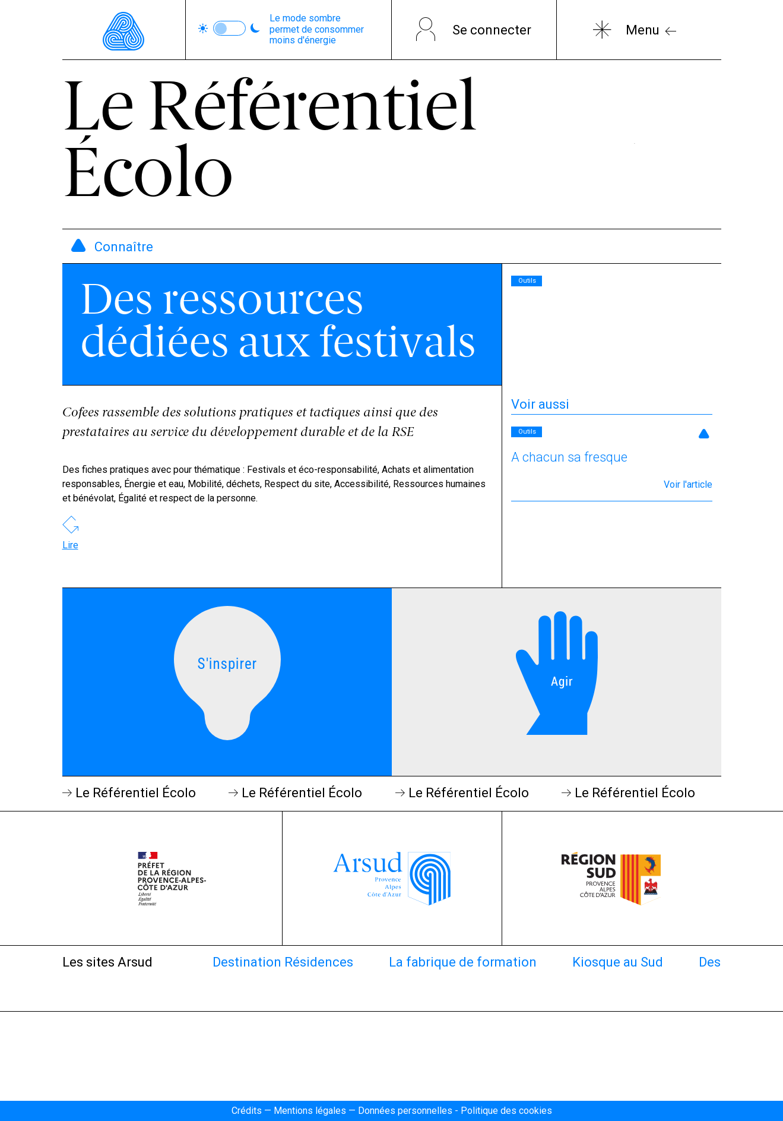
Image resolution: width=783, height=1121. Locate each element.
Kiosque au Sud (617, 962)
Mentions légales (310, 1110)
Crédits (247, 1110)
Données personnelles (405, 1110)
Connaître (123, 246)
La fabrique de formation (463, 962)
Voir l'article (688, 484)
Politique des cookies (506, 1110)
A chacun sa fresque (569, 457)
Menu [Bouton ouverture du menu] (643, 30)
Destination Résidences (283, 962)
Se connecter (491, 30)
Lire (70, 545)
